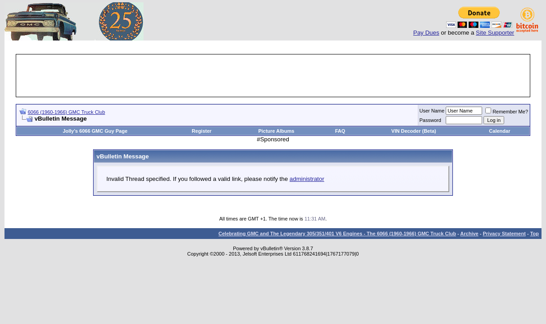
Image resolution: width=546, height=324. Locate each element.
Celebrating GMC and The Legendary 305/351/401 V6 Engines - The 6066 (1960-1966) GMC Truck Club (337, 233)
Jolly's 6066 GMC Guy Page (95, 131)
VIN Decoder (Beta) (413, 131)
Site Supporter (495, 32)
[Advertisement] (273, 75)
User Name (432, 110)
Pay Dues (426, 32)
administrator (307, 179)
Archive (469, 233)
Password (430, 120)
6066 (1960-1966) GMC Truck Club (66, 112)
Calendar (499, 131)
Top (534, 233)
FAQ (340, 131)
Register (201, 131)
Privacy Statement (504, 233)
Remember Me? (506, 111)
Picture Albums (276, 131)
